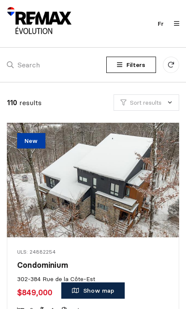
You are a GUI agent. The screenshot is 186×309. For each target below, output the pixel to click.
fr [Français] (161, 23)
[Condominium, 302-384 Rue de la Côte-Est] (94, 180)
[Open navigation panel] (174, 23)
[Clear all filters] (171, 65)
